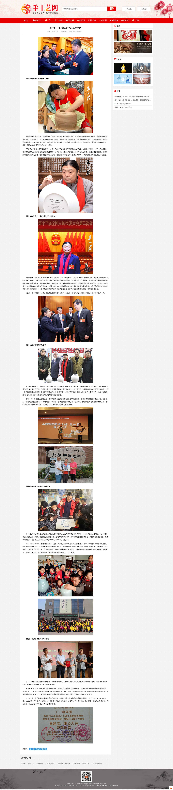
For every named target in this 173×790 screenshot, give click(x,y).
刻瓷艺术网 (31, 763)
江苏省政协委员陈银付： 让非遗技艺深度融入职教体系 (134, 100)
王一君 (32, 749)
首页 (26, 20)
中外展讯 (81, 20)
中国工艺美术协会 (96, 763)
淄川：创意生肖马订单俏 (123, 107)
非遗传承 (103, 20)
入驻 (129, 9)
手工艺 (48, 20)
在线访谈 (125, 20)
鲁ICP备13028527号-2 (79, 785)
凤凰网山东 (39, 763)
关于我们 (136, 20)
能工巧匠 (59, 20)
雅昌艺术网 (85, 763)
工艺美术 (39, 749)
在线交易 (70, 20)
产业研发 (114, 20)
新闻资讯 (37, 20)
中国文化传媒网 (50, 763)
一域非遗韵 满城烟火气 (123, 104)
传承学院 (92, 20)
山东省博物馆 (76, 763)
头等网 (23, 763)
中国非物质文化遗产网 (63, 763)
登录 (144, 9)
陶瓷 (45, 749)
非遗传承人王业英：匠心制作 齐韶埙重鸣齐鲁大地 (132, 96)
